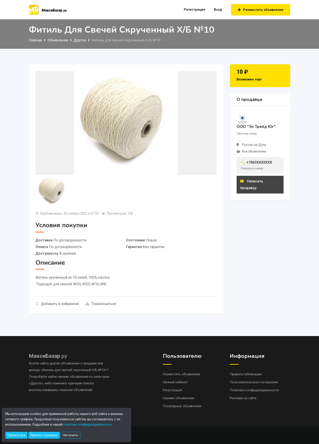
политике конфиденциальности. (87, 424)
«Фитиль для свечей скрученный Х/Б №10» (74, 370)
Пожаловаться (101, 304)
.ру (48, 356)
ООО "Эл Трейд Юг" (256, 126)
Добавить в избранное (57, 304)
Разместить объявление (261, 10)
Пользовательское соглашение (254, 382)
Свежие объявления (178, 398)
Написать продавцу (251, 184)
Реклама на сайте (243, 398)
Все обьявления (254, 151)
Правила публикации (246, 374)
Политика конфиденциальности (254, 390)
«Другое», (37, 383)
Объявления (58, 40)
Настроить (70, 435)
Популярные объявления (182, 406)
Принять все (16, 435)
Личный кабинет (175, 382)
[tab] (52, 191)
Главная (35, 40)
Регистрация (194, 10)
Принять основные (44, 435)
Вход (218, 10)
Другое (80, 40)
